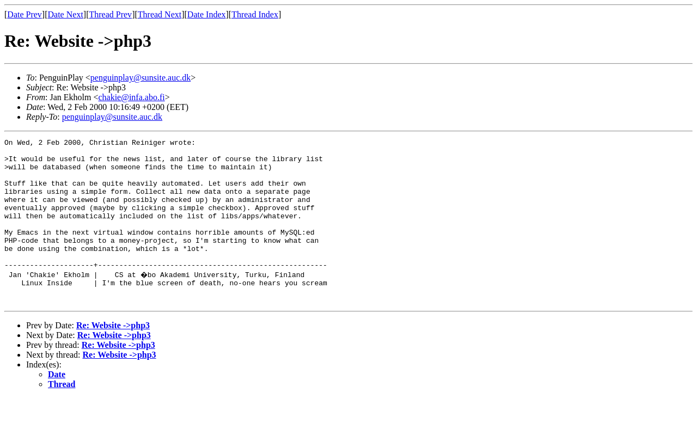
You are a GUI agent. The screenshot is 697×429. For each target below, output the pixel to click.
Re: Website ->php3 (113, 356)
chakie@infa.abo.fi (131, 97)
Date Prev (24, 14)
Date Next (65, 14)
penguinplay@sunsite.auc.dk (140, 77)
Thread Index (254, 14)
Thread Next (159, 14)
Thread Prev (110, 14)
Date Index (206, 14)
